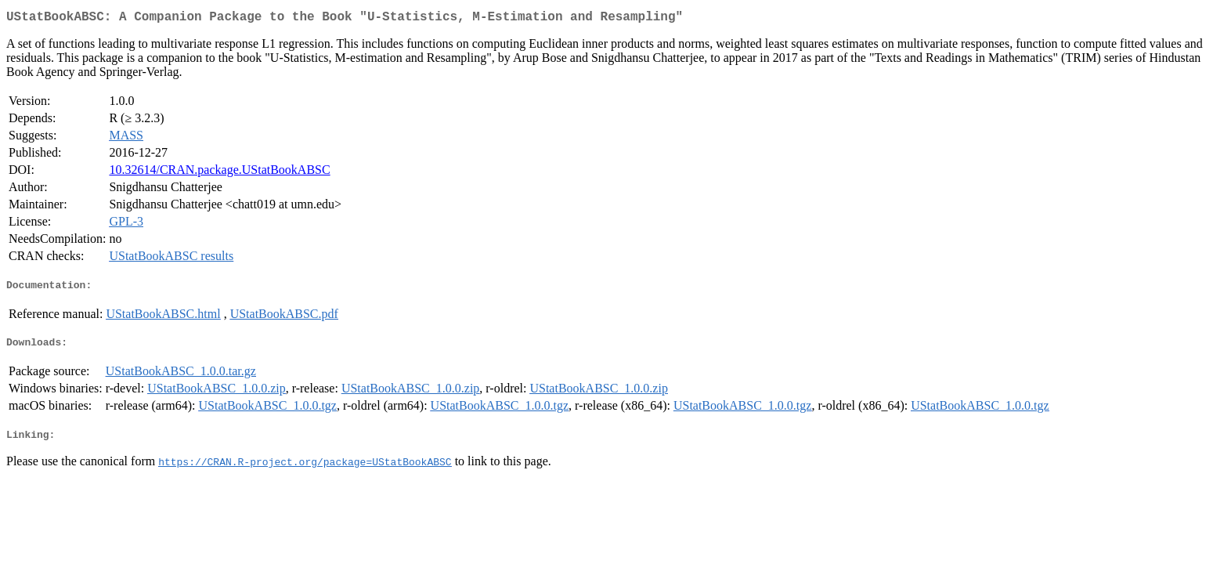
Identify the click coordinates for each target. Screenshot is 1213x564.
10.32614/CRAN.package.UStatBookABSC (219, 172)
